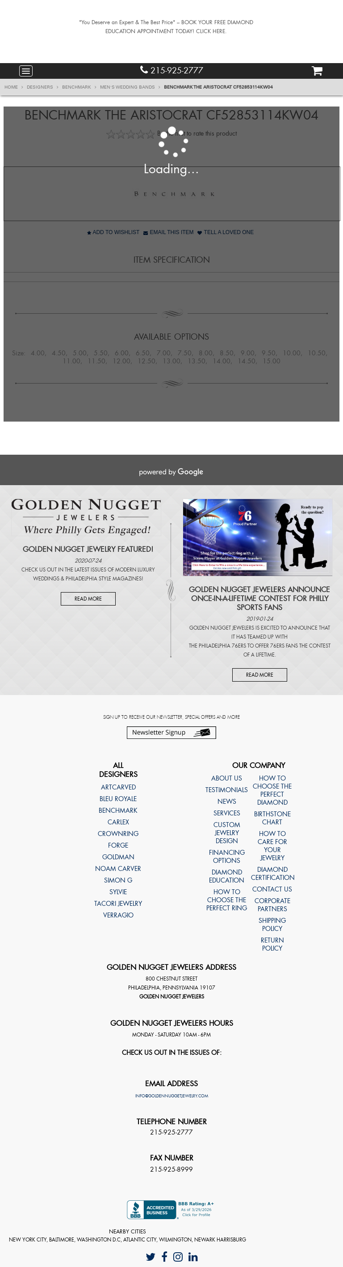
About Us (226, 778)
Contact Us (272, 889)
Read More (88, 599)
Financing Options (227, 857)
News (227, 802)
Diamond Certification (272, 874)
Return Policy (272, 944)
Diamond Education (226, 876)
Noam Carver (118, 869)
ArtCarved (118, 787)
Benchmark (79, 87)
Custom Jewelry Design (226, 833)
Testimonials (226, 790)
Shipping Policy (272, 925)
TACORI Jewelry (118, 904)
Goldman (118, 857)
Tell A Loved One (225, 232)
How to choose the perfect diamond (272, 790)
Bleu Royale (118, 799)
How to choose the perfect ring (226, 900)
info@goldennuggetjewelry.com (171, 1096)
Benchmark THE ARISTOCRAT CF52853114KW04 (218, 87)
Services (226, 813)
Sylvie (118, 892)
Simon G (118, 880)
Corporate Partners (272, 905)
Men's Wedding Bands (130, 87)
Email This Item (168, 232)
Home (13, 87)
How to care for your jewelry (272, 846)
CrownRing (118, 834)
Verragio (118, 915)
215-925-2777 (171, 70)
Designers (43, 87)
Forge (118, 845)
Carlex (118, 822)
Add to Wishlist (113, 232)
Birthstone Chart (272, 818)
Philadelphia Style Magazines (104, 579)
